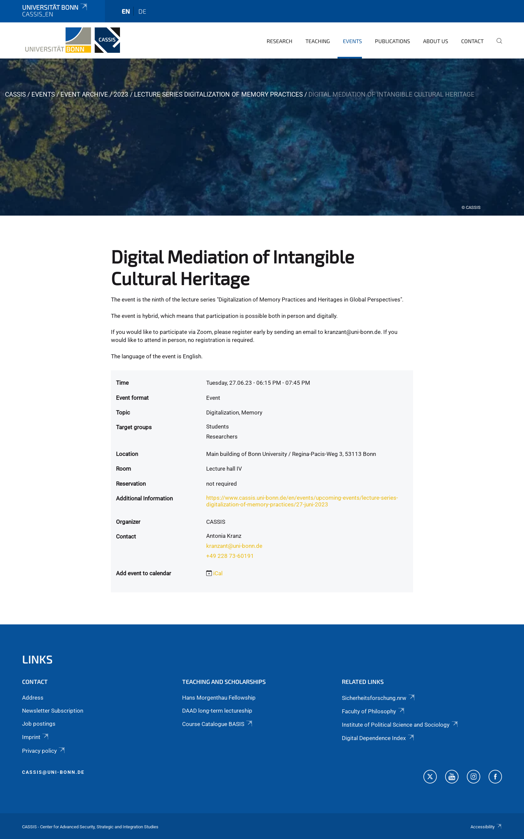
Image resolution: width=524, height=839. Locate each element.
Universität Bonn (55, 7)
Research (279, 41)
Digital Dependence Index (378, 738)
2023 (121, 94)
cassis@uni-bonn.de (53, 772)
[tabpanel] (262, 137)
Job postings (38, 723)
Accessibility (486, 826)
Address (32, 697)
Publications (392, 41)
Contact (472, 41)
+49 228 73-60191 (230, 556)
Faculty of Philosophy (373, 711)
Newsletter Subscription (52, 710)
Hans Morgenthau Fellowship (219, 697)
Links (37, 659)
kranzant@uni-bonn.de (234, 546)
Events (352, 41)
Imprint (35, 737)
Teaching (317, 41)
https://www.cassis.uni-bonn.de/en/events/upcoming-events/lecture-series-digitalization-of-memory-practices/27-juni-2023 (302, 501)
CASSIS (15, 94)
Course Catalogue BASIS (217, 724)
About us (435, 41)
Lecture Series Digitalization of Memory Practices (218, 94)
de (142, 11)
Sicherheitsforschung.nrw (378, 698)
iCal (218, 573)
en (126, 11)
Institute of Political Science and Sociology (400, 724)
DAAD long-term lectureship (217, 710)
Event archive (84, 94)
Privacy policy (44, 750)
